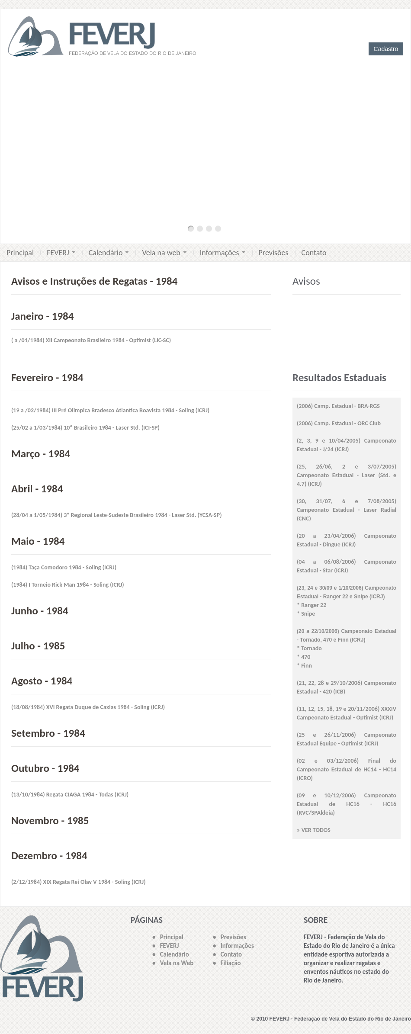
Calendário (109, 252)
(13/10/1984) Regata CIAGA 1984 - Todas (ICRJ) (69, 794)
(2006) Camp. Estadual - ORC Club (339, 423)
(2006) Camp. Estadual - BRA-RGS (338, 406)
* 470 (303, 657)
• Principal (167, 937)
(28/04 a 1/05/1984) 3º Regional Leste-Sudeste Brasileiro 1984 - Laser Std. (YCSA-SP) (116, 515)
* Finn (304, 665)
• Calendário (170, 954)
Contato (314, 252)
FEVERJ (61, 252)
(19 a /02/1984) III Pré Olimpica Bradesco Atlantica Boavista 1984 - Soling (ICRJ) (110, 410)
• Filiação (227, 963)
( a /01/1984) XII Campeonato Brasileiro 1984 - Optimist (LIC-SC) (91, 340)
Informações (222, 252)
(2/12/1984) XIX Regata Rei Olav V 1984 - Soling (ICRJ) (78, 882)
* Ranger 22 (311, 605)
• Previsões (229, 937)
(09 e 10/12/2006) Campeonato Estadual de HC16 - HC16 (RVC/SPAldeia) (346, 804)
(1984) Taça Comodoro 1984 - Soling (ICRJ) (63, 567)
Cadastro (386, 48)
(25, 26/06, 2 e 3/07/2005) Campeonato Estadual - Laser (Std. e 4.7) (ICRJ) (346, 475)
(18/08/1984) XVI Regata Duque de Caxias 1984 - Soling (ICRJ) (88, 707)
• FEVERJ (165, 946)
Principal (20, 252)
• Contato (227, 954)
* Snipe (306, 613)
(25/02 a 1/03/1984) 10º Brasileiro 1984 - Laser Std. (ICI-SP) (85, 427)
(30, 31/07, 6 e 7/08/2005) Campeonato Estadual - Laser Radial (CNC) (346, 510)
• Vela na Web (172, 963)
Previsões (274, 252)
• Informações (233, 946)
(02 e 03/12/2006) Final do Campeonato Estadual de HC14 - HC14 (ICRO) (346, 769)
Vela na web (164, 252)
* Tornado (309, 648)
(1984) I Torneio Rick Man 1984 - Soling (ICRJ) (67, 584)
